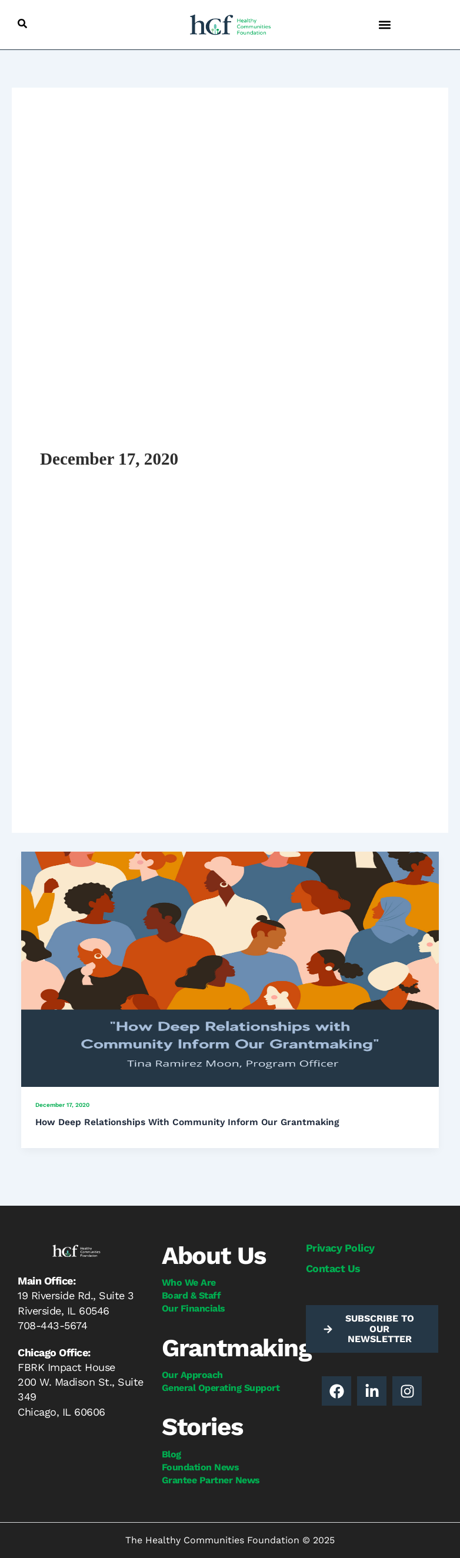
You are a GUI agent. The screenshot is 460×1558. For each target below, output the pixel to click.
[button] (22, 23)
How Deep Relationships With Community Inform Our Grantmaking (187, 1122)
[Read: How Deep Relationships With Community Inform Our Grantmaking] (230, 968)
